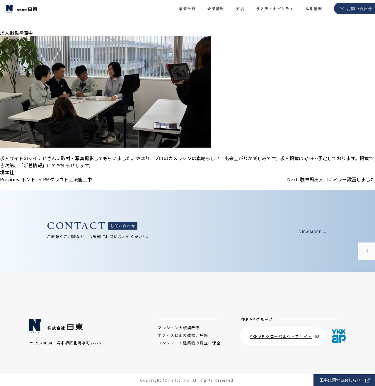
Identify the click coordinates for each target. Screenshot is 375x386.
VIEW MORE (311, 231)
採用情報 (314, 15)
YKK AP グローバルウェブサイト (284, 336)
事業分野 (187, 15)
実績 (240, 15)
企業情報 (215, 15)
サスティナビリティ (275, 15)
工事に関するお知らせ (345, 380)
